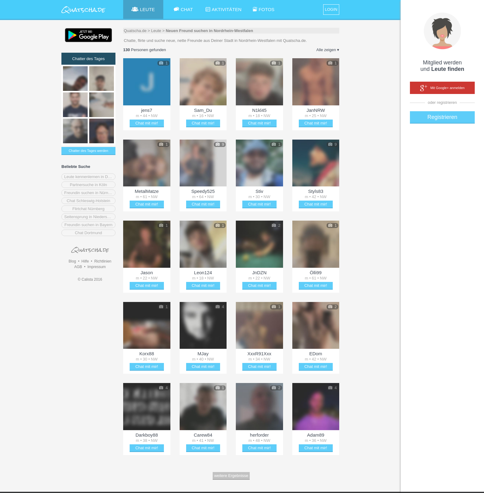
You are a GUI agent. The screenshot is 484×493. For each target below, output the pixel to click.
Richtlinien (102, 261)
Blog (72, 261)
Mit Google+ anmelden (442, 88)
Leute (156, 30)
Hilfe (85, 261)
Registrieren (442, 117)
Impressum (96, 267)
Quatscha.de (135, 30)
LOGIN (331, 9)
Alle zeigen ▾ (327, 49)
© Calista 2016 (90, 279)
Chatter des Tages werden (88, 151)
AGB (78, 267)
